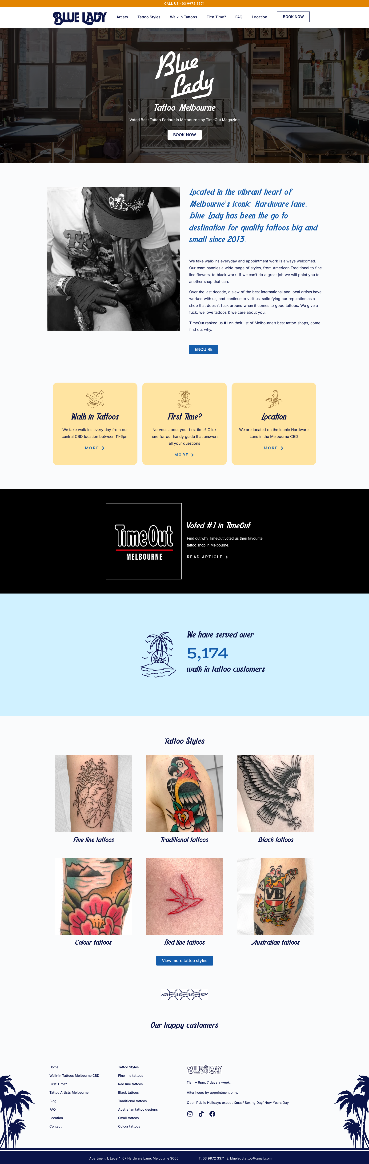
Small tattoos (128, 1118)
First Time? (216, 17)
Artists (122, 17)
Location (259, 17)
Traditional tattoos (184, 840)
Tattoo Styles (148, 17)
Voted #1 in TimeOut (218, 526)
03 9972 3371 (214, 1158)
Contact (55, 1126)
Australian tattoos (275, 942)
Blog (52, 1101)
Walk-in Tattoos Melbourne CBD (74, 1075)
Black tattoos (275, 840)
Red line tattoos (184, 942)
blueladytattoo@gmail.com (251, 1158)
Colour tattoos (93, 942)
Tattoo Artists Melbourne (68, 1092)
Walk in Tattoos (183, 17)
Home (53, 1067)
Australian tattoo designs (138, 1109)
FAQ (238, 17)
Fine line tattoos (93, 840)
